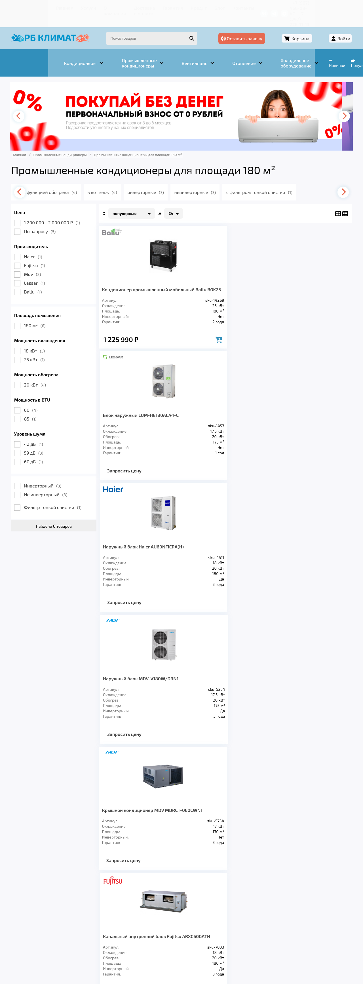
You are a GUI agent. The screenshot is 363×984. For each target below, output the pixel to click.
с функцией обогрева (59, 178)
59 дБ (38, 439)
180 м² (39, 311)
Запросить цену (190, 336)
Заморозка (153, 902)
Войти (339, 27)
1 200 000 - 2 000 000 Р (57, 208)
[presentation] (24, 102)
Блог (189, 7)
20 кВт (39, 370)
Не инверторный (50, 480)
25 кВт (39, 345)
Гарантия (147, 7)
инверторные (157, 178)
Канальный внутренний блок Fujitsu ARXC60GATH (194, 418)
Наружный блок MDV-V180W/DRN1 (314, 278)
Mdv (37, 260)
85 (35, 404)
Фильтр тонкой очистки (57, 493)
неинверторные (207, 178)
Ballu (38, 277)
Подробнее (267, 945)
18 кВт (39, 336)
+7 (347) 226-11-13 (328, 7)
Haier (38, 242)
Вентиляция (79, 902)
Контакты (209, 7)
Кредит (170, 7)
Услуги (48, 7)
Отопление (116, 902)
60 (35, 396)
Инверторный (47, 471)
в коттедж (112, 178)
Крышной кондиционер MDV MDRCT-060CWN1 (132, 415)
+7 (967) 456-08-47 (285, 7)
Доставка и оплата (112, 7)
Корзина (308, 27)
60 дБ (38, 447)
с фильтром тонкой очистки (273, 178)
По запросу (44, 217)
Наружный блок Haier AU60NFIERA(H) (253, 278)
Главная (27, 7)
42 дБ (38, 430)
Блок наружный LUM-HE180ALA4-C (192, 278)
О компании (73, 7)
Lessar (39, 269)
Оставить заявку (261, 27)
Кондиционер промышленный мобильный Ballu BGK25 (133, 281)
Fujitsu (39, 251)
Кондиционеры (36, 902)
